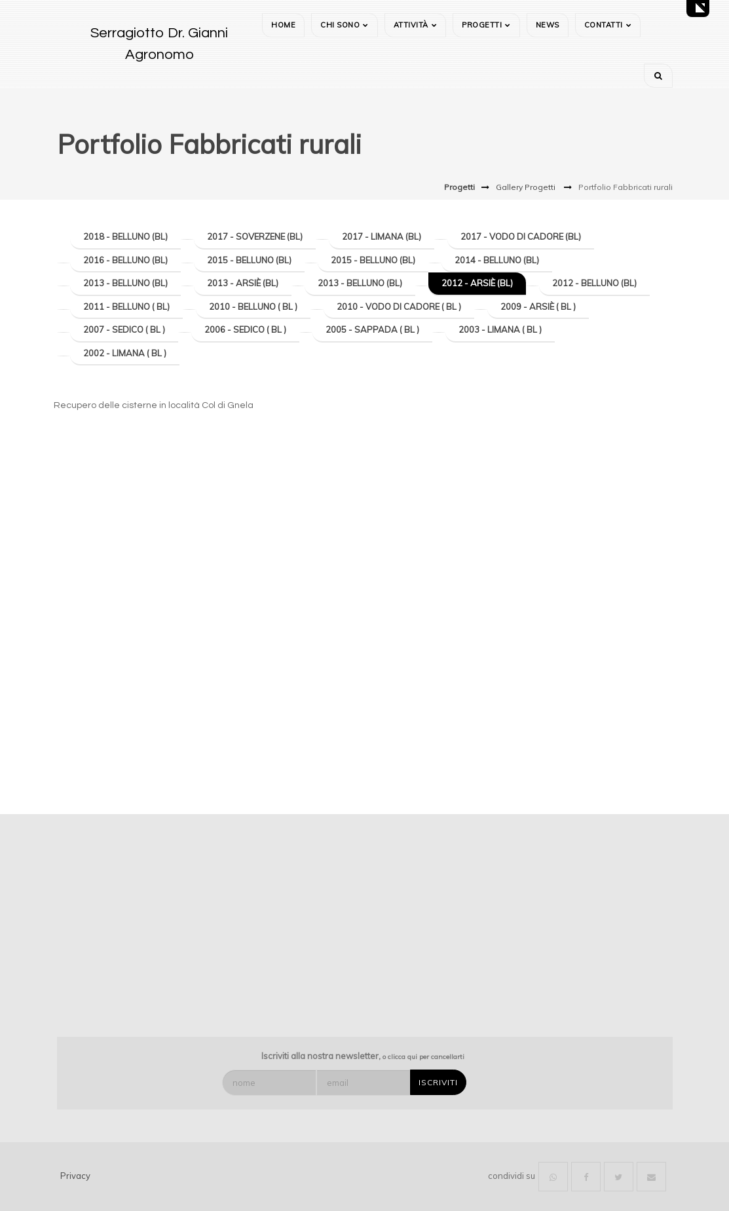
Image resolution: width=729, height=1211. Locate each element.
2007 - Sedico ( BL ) (124, 329)
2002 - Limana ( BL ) (124, 353)
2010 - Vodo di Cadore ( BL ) (399, 306)
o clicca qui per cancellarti (423, 1057)
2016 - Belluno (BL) (125, 260)
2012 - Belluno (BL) (594, 283)
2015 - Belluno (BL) (249, 260)
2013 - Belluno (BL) (125, 283)
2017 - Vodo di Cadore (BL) (520, 236)
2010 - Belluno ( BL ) (253, 306)
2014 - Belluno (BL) (497, 260)
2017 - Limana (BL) (381, 236)
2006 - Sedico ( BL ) (245, 329)
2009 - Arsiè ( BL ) (538, 306)
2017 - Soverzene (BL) (255, 236)
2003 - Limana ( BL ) (500, 329)
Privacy (75, 1175)
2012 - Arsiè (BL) (477, 283)
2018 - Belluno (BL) (125, 236)
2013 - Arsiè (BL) (242, 283)
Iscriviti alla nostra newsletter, (362, 1056)
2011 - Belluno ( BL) (126, 306)
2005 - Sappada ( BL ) (372, 329)
